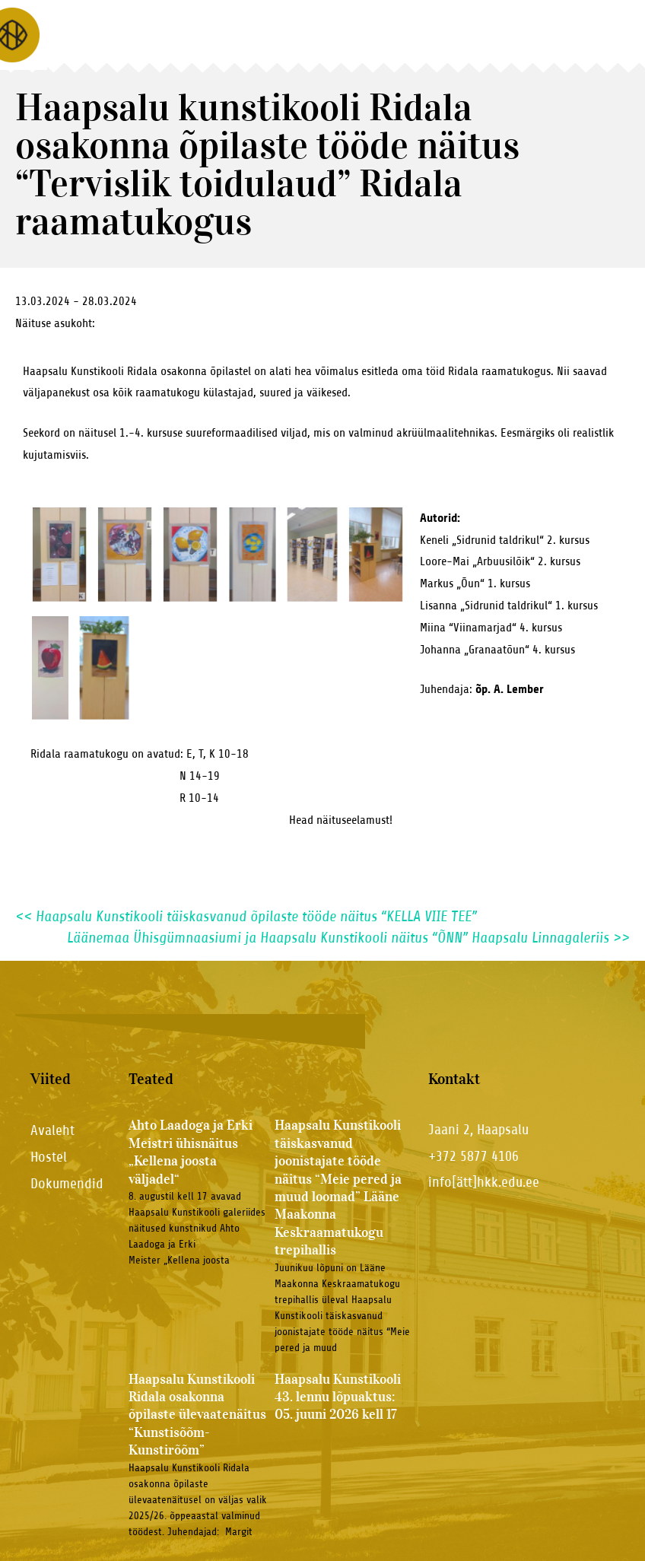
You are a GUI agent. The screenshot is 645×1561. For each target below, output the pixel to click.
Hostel (48, 1157)
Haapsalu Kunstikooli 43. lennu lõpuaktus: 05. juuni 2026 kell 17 (338, 1397)
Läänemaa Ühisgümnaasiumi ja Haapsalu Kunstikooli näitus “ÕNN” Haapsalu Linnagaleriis (348, 938)
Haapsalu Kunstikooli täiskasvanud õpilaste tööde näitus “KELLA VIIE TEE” (246, 916)
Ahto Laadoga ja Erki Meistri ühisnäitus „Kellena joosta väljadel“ (191, 1152)
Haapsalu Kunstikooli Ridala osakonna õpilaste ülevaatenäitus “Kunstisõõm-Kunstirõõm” (197, 1415)
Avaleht (52, 1130)
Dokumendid (66, 1183)
